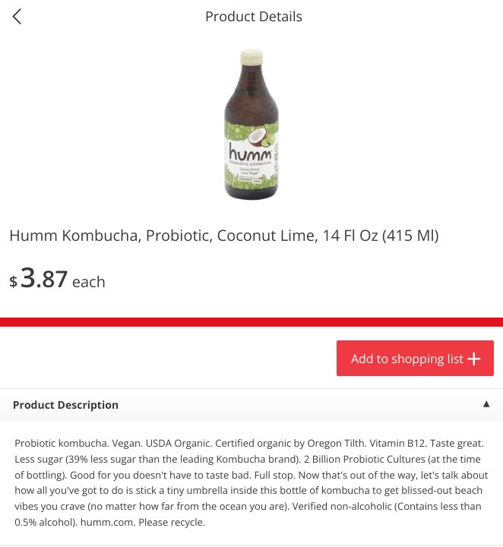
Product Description (66, 405)
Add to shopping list (407, 358)
